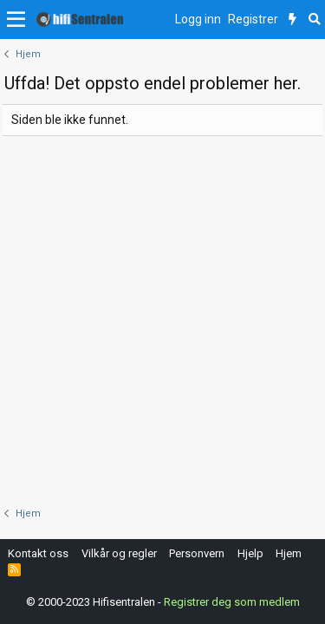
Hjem (289, 553)
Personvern (196, 553)
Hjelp (250, 553)
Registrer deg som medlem (232, 601)
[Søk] (314, 20)
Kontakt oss (38, 553)
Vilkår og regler (119, 553)
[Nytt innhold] (292, 20)
